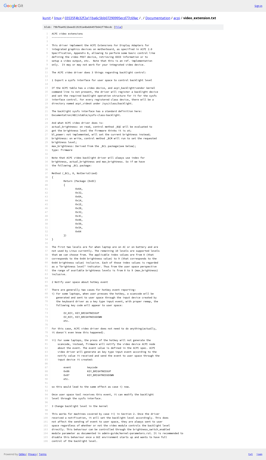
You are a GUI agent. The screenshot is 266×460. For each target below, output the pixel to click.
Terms (43, 454)
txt (250, 454)
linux (58, 18)
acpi (176, 18)
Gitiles (22, 454)
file (118, 27)
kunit (46, 18)
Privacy (32, 454)
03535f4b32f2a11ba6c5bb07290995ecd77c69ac (101, 18)
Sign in (258, 6)
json (259, 454)
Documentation (157, 18)
